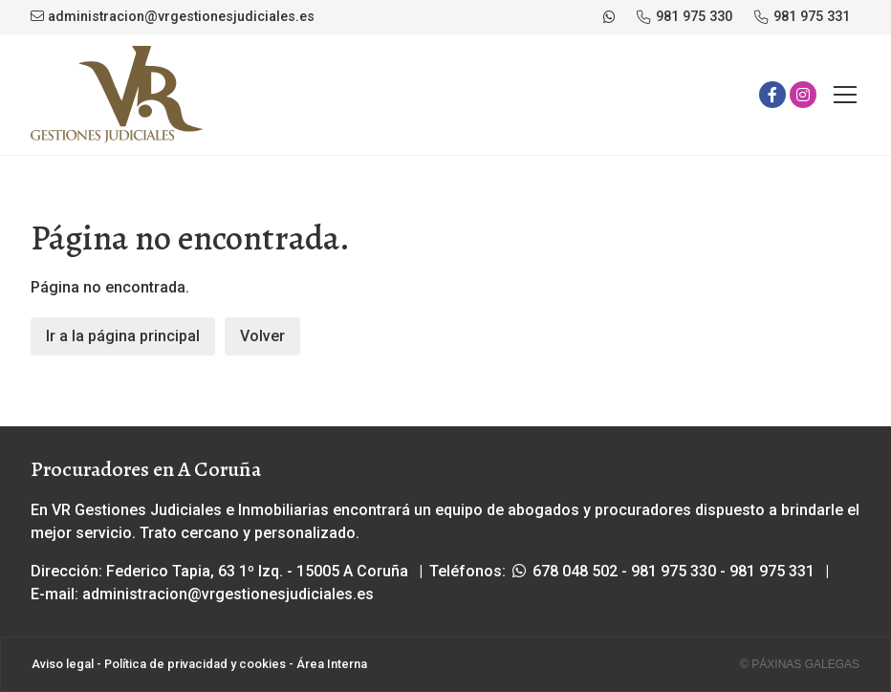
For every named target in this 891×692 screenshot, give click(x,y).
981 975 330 (673, 571)
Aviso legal (63, 664)
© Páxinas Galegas (799, 664)
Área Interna (331, 664)
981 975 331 (772, 571)
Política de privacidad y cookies (195, 664)
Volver (262, 336)
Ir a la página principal (123, 336)
